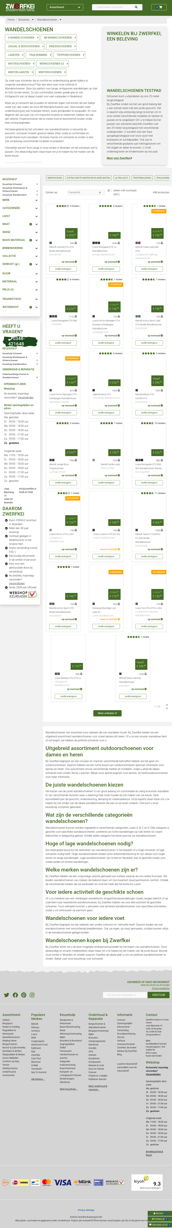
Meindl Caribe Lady (110, 466)
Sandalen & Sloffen (12, 1051)
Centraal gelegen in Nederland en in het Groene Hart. (20, 540)
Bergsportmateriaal (98, 1030)
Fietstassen (66, 1051)
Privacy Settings (86, 1210)
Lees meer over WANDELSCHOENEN (23, 162)
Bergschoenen (9, 1044)
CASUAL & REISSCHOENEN (24, 46)
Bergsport (7, 1023)
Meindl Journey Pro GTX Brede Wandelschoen (63, 251)
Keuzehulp (67, 1015)
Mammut (36, 1062)
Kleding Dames (10, 1068)
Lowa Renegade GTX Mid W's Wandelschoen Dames (149, 468)
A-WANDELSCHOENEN (21, 37)
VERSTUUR (158, 994)
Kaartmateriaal (67, 1068)
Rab (33, 1051)
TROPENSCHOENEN (68, 54)
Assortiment (65, 7)
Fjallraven (36, 1048)
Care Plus (36, 1058)
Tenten (5, 1065)
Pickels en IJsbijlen (98, 1075)
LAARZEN (13, 54)
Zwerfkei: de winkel (126, 1047)
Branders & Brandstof (71, 1040)
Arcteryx (35, 1030)
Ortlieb (34, 1065)
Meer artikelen (107, 713)
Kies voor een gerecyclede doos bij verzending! (21, 567)
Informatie (124, 1015)
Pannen (92, 1072)
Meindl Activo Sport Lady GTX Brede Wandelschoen (149, 324)
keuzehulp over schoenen (88, 958)
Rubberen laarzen (97, 1079)
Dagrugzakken (67, 1044)
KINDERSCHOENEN (60, 46)
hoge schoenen (147, 850)
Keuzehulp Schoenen (12, 184)
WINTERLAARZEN (18, 72)
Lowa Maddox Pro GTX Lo (68, 682)
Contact (121, 1020)
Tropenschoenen (28, 118)
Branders (93, 1037)
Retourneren (123, 1026)
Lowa (34, 1034)
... (32, 19)
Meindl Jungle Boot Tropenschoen (63, 468)
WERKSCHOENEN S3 (52, 63)
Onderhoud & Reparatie (98, 1017)
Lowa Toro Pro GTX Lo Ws (149, 612)
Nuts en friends (96, 1068)
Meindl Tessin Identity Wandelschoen (133, 682)
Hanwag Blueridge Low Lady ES (106, 612)
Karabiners (94, 1058)
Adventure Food (39, 1044)
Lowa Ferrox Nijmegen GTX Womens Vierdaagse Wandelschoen (106, 326)
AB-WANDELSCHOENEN (58, 37)
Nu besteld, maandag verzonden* (21, 579)
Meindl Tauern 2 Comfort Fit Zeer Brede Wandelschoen (149, 540)
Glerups (35, 1027)
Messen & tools (96, 1065)
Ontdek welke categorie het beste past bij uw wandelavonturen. (120, 835)
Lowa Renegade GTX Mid (64, 322)
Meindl (34, 1024)
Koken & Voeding (11, 1026)
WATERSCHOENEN (19, 63)
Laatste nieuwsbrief (127, 1064)
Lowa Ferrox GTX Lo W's (63, 538)
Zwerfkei (35, 1055)
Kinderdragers (67, 1078)
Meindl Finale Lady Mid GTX (149, 253)
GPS (91, 1051)
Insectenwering (67, 1065)
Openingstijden (124, 1023)
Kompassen (95, 1062)
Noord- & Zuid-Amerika (13, 1047)
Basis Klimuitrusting (70, 1026)
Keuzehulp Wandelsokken (14, 195)
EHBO (63, 1047)
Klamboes (65, 1082)
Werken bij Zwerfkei (127, 1051)
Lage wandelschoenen (93, 858)
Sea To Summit (38, 1072)
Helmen (92, 1055)
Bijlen (62, 1037)
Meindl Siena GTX (106, 396)
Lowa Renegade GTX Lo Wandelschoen (106, 251)
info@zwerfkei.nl (27, 488)
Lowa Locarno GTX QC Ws (106, 536)
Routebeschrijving (126, 1033)
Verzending (123, 1030)
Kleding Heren (9, 1040)
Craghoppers (38, 1041)
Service (120, 1037)
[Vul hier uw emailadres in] (125, 995)
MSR (33, 1037)
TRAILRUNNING (38, 54)
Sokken (6, 1020)
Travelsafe (36, 1068)
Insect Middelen (10, 1058)
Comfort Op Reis (10, 1061)
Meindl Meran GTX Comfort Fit (149, 398)
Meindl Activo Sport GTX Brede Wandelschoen (63, 612)
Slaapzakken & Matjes (13, 1054)
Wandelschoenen (11, 1037)
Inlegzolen (65, 1061)
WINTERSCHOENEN (49, 72)
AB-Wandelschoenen (52, 107)
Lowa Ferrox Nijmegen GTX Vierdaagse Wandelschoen (63, 398)
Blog (119, 1054)
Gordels (92, 1048)
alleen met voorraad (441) (124, 192)
